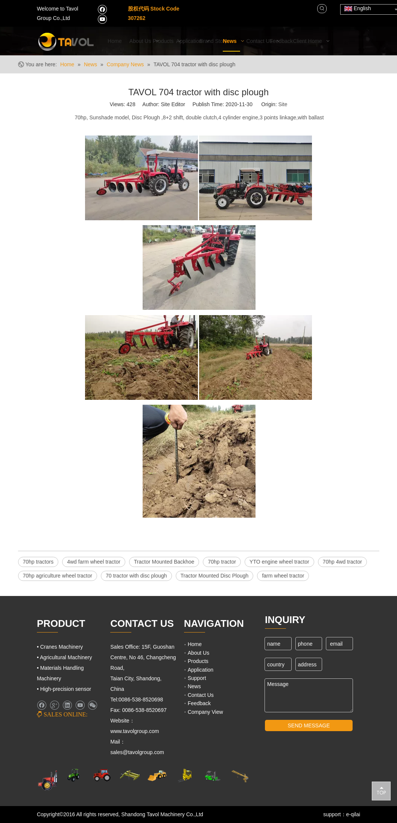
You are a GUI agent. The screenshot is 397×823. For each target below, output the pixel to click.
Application (201, 670)
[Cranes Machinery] (130, 775)
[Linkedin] (67, 705)
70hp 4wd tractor (342, 562)
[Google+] (54, 705)
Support (197, 678)
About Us (199, 653)
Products (198, 661)
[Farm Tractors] (102, 775)
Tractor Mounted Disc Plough (215, 576)
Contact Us (201, 695)
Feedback (199, 703)
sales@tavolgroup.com (138, 752)
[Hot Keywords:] (322, 9)
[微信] (92, 705)
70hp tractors (38, 562)
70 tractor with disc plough (136, 576)
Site (282, 104)
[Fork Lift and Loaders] (212, 775)
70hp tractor (222, 562)
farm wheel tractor (283, 576)
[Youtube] (102, 19)
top (381, 790)
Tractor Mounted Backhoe (164, 562)
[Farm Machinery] (54, 780)
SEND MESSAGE (309, 725)
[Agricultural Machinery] (74, 775)
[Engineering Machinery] (157, 775)
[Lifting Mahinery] (185, 775)
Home (195, 644)
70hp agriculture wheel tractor (57, 576)
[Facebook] (102, 9)
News (194, 686)
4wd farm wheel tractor (93, 562)
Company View (205, 712)
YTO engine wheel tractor (279, 562)
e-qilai (353, 814)
